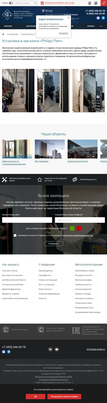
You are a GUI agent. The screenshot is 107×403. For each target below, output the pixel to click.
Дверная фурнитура (11, 290)
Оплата (90, 26)
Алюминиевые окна (84, 309)
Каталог (8, 26)
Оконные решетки (83, 290)
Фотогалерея (32, 26)
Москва (49, 11)
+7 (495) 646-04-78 (95, 11)
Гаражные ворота (83, 286)
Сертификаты (45, 276)
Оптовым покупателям (12, 286)
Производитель (46, 272)
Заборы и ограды (83, 295)
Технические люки (83, 304)
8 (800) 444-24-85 (96, 13)
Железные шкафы (83, 281)
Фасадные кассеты (84, 276)
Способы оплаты (10, 272)
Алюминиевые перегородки (87, 313)
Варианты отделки (10, 295)
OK (35, 396)
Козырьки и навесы (84, 299)
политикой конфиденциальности (77, 235)
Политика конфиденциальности (53, 379)
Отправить (53, 243)
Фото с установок (47, 286)
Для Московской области (14, 281)
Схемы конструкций (48, 281)
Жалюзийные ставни (84, 272)
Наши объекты (45, 290)
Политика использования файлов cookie (53, 377)
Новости (42, 299)
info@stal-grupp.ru (70, 14)
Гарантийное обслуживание (15, 299)
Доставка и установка (12, 276)
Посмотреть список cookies (64, 396)
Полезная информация (49, 295)
